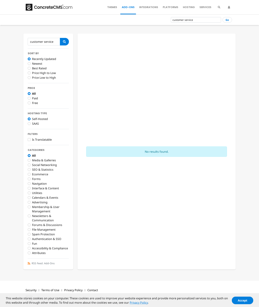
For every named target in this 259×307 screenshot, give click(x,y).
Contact (92, 290)
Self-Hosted (40, 119)
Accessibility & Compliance (50, 248)
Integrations (148, 7)
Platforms (170, 7)
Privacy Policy (73, 290)
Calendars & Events (45, 198)
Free (35, 103)
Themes (112, 7)
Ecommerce (40, 174)
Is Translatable (42, 140)
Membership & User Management (46, 209)
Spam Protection (43, 234)
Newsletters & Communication (43, 218)
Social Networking (44, 165)
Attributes (39, 253)
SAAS (35, 124)
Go (227, 20)
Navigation (39, 184)
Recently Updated (44, 59)
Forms (36, 179)
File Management (44, 230)
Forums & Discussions (47, 225)
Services (205, 7)
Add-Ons (128, 7)
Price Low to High (44, 78)
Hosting (189, 7)
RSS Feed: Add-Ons (43, 263)
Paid (35, 98)
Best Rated (39, 68)
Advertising (39, 202)
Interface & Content (45, 188)
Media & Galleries (44, 160)
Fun (34, 244)
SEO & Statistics (42, 170)
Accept (242, 302)
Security (31, 290)
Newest (37, 64)
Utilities (37, 193)
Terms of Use (50, 290)
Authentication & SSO (46, 239)
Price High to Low (44, 73)
